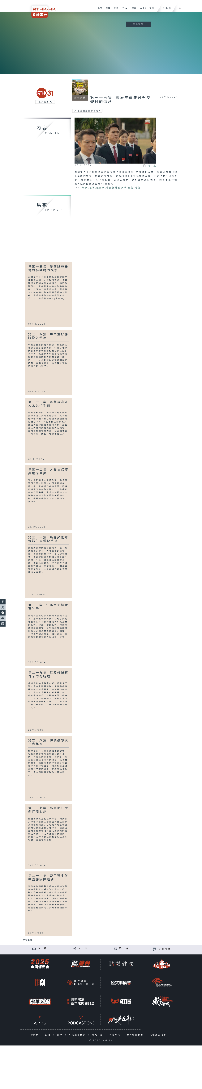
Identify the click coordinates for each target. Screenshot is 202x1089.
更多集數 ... (28, 940)
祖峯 (92, 187)
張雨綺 (100, 187)
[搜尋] (180, 7)
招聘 (48, 1035)
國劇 (131, 187)
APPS (142, 9)
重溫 (133, 9)
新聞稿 (35, 1035)
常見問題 (98, 1035)
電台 (107, 9)
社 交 (83, 948)
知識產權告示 (78, 1035)
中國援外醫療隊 (116, 187)
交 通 (42, 948)
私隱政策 (115, 1035)
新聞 (115, 9)
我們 (150, 9)
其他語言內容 (159, 1035)
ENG (165, 8)
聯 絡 (124, 948)
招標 (60, 1035)
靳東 (85, 187)
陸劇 (138, 187)
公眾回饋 (164, 949)
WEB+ (124, 9)
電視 (99, 9)
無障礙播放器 (136, 1035)
